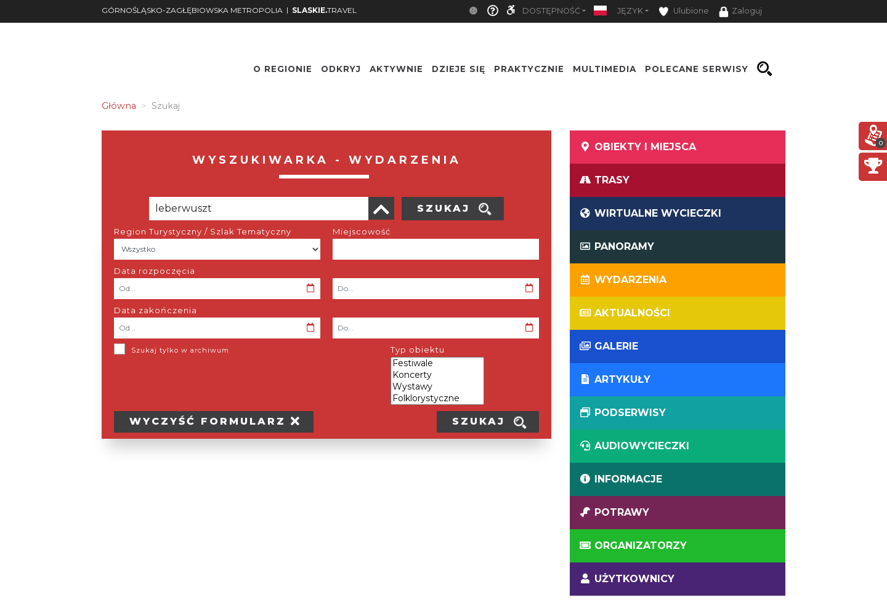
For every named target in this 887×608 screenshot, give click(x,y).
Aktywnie (396, 69)
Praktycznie (529, 69)
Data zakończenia (155, 310)
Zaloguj (740, 11)
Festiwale (437, 363)
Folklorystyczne (437, 398)
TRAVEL (324, 10)
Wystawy (437, 387)
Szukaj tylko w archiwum (180, 350)
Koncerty (437, 375)
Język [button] (630, 10)
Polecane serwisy (696, 69)
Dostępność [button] (551, 10)
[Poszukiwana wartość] (258, 208)
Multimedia (604, 69)
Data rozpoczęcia (154, 271)
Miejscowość (362, 231)
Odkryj (341, 69)
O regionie (282, 69)
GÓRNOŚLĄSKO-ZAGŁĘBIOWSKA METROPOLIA (192, 10)
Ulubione (683, 11)
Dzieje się (458, 69)
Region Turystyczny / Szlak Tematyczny (202, 231)
